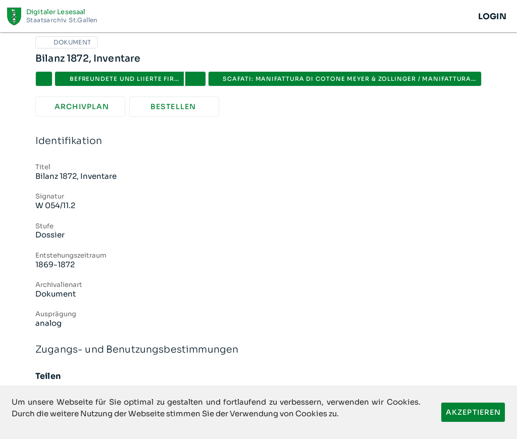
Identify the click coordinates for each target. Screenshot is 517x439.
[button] (195, 78)
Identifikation (258, 141)
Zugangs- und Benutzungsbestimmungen (258, 350)
